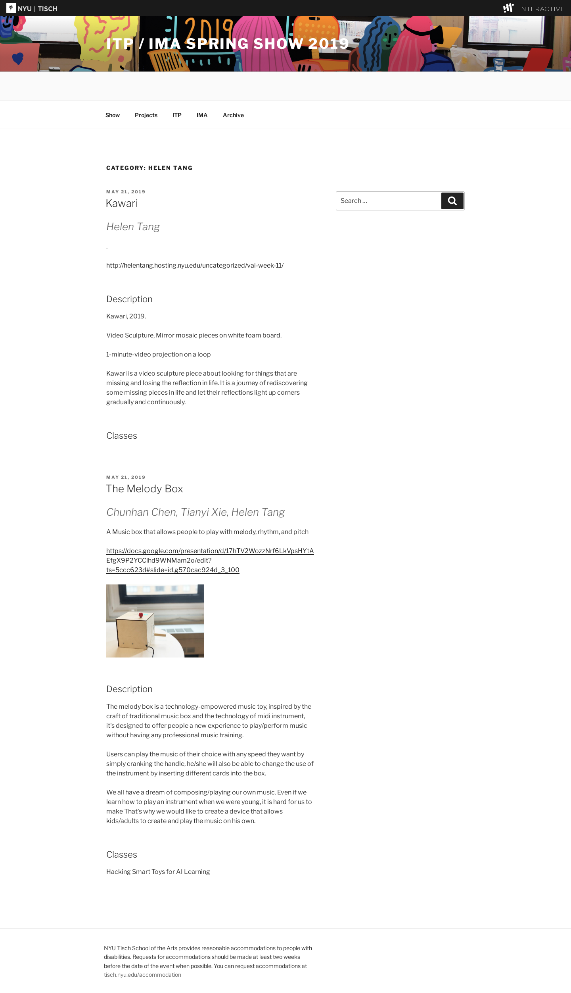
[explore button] (510, 8)
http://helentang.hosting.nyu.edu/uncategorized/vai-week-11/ (195, 265)
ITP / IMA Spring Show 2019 (228, 43)
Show (112, 115)
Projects (146, 115)
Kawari (121, 203)
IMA (202, 115)
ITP (177, 115)
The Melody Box (144, 488)
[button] (285, 8)
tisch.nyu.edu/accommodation (142, 974)
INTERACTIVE (542, 9)
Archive (233, 115)
